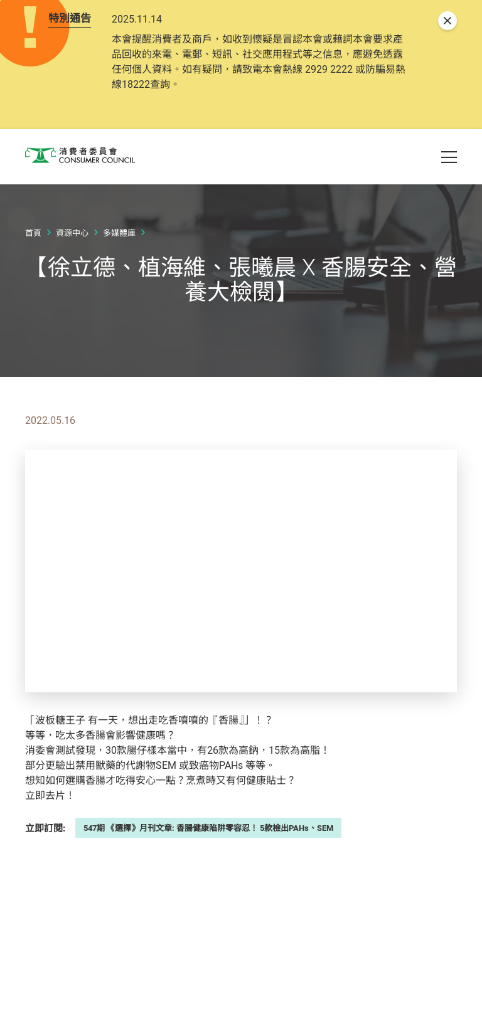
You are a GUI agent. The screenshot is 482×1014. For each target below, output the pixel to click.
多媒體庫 (119, 264)
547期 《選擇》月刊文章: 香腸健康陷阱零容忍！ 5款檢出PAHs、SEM (208, 859)
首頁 (33, 264)
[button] (404, 146)
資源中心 (72, 264)
